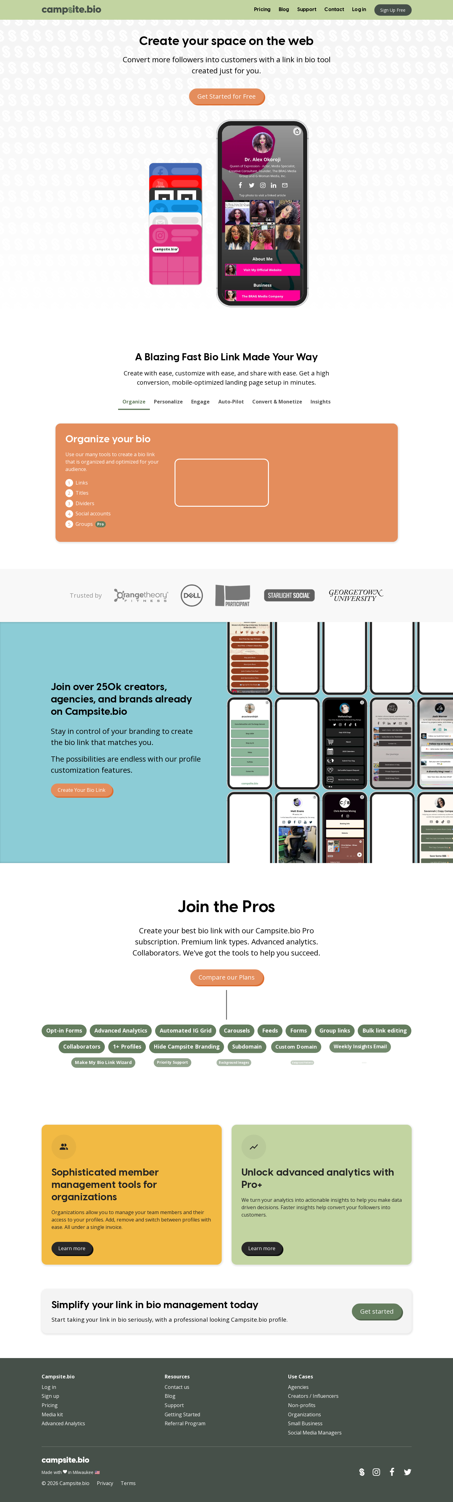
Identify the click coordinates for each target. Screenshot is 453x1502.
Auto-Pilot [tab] (231, 403)
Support (307, 9)
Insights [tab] (320, 403)
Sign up (50, 1396)
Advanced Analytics (63, 1423)
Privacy (105, 1483)
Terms (128, 1483)
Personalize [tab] (168, 403)
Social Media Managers (315, 1432)
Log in (359, 9)
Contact (334, 9)
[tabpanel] (227, 483)
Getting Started (182, 1414)
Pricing (262, 9)
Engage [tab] (200, 403)
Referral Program (185, 1423)
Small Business (305, 1423)
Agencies (298, 1387)
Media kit (52, 1414)
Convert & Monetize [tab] (277, 403)
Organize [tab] (134, 403)
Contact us (177, 1387)
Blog (284, 9)
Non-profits (301, 1405)
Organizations (304, 1414)
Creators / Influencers (313, 1396)
